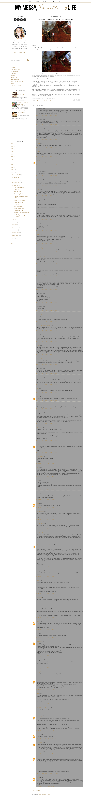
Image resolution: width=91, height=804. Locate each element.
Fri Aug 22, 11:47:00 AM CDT (46, 637)
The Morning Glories (19, 193)
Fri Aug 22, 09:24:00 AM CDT (46, 593)
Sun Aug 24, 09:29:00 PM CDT (47, 773)
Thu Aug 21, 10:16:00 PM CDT (47, 408)
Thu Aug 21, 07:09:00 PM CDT (47, 195)
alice (38, 467)
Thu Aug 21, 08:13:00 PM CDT (47, 302)
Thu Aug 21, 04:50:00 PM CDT (47, 115)
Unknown (39, 757)
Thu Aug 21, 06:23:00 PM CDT (47, 185)
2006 (12, 241)
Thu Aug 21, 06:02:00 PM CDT (47, 175)
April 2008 (15, 227)
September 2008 (16, 182)
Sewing (12, 83)
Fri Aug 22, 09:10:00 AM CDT (46, 576)
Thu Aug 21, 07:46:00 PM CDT (47, 252)
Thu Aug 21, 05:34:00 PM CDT (47, 139)
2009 (12, 169)
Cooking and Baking (15, 69)
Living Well (39, 671)
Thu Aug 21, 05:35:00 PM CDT (47, 147)
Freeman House (14, 71)
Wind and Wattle (17, 191)
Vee (38, 169)
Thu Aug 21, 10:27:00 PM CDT (47, 452)
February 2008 (15, 232)
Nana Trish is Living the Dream (44, 325)
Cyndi (38, 777)
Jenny (38, 580)
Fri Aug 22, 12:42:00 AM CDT (46, 463)
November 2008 (16, 177)
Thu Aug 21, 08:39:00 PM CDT (47, 321)
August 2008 (15, 185)
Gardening (13, 73)
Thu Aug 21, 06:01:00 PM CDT (47, 165)
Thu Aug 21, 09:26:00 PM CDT (47, 373)
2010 (12, 167)
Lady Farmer (40, 456)
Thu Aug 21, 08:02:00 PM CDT (47, 276)
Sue (38, 493)
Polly (38, 444)
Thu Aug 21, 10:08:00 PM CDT (47, 400)
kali (38, 680)
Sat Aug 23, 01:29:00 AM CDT (46, 738)
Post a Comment (36, 790)
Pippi (38, 189)
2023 (12, 143)
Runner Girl (39, 358)
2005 (12, 243)
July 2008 (14, 219)
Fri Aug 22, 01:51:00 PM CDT (46, 676)
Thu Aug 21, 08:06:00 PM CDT (47, 289)
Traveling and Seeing (16, 85)
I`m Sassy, (39, 716)
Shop (53, 1)
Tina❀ (38, 160)
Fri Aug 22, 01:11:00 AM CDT (46, 476)
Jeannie (38, 234)
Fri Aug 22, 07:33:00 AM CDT (46, 566)
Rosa (38, 480)
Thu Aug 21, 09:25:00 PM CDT (47, 364)
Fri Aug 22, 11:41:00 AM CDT (46, 629)
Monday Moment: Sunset (19, 200)
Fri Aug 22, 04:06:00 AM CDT (46, 499)
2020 (12, 146)
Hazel (38, 621)
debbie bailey (40, 247)
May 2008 (14, 224)
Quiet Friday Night (18, 206)
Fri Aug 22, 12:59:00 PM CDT (46, 655)
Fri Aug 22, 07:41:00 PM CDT (46, 712)
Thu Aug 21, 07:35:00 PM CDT (47, 243)
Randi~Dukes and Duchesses (43, 707)
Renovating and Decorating (44, 100)
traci (38, 633)
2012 (12, 162)
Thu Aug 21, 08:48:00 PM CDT (47, 330)
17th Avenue (47, 801)
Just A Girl (39, 641)
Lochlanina (39, 268)
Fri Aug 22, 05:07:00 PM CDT (46, 689)
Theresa (39, 734)
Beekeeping (13, 67)
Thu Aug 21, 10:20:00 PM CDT (47, 423)
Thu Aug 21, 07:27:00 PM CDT (47, 209)
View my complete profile (20, 52)
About (37, 1)
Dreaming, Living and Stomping (21, 212)
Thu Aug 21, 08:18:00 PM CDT (47, 310)
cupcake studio (40, 314)
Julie (38, 388)
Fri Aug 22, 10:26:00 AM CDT (46, 617)
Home (30, 1)
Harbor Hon (39, 427)
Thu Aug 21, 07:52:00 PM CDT (47, 264)
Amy (38, 334)
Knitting (13, 75)
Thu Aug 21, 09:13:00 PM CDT (47, 354)
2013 (12, 159)
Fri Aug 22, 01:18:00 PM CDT (46, 667)
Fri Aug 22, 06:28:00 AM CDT (46, 519)
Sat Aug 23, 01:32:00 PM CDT (47, 753)
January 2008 (15, 235)
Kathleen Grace (40, 511)
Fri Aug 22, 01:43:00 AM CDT (46, 489)
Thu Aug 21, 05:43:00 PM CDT (47, 156)
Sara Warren (40, 742)
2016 (12, 151)
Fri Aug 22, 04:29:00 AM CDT (46, 507)
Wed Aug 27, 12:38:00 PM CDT (47, 786)
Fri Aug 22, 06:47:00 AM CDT (46, 528)
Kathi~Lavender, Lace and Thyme (44, 544)
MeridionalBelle (40, 532)
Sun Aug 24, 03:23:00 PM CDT (47, 765)
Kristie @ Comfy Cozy (42, 256)
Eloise (38, 769)
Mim (38, 224)
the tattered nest (40, 523)
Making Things (14, 77)
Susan (38, 143)
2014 (12, 156)
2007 (12, 238)
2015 (12, 154)
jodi (38, 151)
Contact (60, 1)
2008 (12, 172)
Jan (37, 606)
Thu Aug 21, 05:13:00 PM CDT (47, 124)
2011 (12, 164)
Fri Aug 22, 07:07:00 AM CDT (46, 540)
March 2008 (15, 230)
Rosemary (39, 179)
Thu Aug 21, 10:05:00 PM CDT (47, 384)
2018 (12, 148)
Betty (38, 396)
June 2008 (14, 222)
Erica (38, 404)
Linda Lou (39, 597)
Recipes (45, 1)
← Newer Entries (36, 793)
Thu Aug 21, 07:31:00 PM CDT (47, 230)
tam (38, 503)
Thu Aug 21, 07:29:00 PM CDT (47, 219)
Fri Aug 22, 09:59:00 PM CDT (46, 730)
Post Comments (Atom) (44, 794)
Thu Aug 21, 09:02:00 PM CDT (47, 341)
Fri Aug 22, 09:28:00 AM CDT (46, 602)
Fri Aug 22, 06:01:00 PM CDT (46, 703)
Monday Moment (15, 79)
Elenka (38, 345)
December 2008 (16, 174)
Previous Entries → (76, 793)
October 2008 (15, 180)
